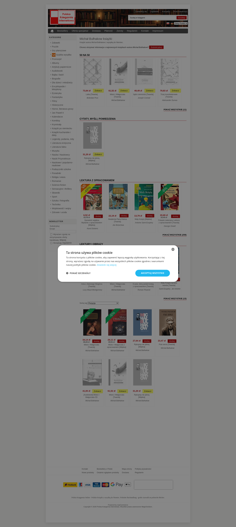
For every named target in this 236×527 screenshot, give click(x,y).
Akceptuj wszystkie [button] (152, 273)
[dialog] (118, 263)
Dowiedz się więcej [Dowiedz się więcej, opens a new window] (106, 264)
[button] (78, 273)
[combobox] (172, 249)
